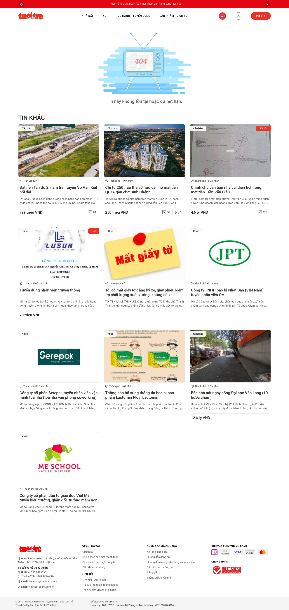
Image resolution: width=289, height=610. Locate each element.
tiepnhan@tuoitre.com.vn (43, 581)
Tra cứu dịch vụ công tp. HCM (99, 589)
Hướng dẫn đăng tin (158, 557)
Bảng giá (152, 572)
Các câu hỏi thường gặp (160, 567)
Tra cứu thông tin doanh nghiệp (100, 584)
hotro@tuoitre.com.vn (41, 586)
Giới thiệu (87, 551)
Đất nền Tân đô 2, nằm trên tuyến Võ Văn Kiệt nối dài (58, 189)
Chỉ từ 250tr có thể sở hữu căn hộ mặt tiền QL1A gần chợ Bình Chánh (141, 189)
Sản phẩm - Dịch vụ (174, 15)
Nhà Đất (88, 15)
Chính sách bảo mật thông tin (99, 562)
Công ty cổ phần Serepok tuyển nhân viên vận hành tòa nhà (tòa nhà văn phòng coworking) (59, 395)
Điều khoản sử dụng (93, 567)
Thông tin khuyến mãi (159, 577)
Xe (104, 15)
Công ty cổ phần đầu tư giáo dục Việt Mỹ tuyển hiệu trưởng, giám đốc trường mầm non (59, 497)
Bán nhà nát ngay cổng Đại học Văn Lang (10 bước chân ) (229, 395)
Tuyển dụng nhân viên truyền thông (50, 290)
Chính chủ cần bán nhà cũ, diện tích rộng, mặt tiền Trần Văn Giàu (226, 189)
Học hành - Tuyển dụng (133, 15)
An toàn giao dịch (157, 551)
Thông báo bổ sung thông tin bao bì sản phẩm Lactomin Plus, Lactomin (139, 395)
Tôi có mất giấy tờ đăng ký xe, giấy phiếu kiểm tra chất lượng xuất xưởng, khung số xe (144, 292)
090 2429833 (38, 572)
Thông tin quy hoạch (94, 579)
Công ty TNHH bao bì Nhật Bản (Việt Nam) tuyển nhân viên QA (227, 292)
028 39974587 (45, 576)
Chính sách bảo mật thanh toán (100, 557)
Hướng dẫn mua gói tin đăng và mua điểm (171, 562)
